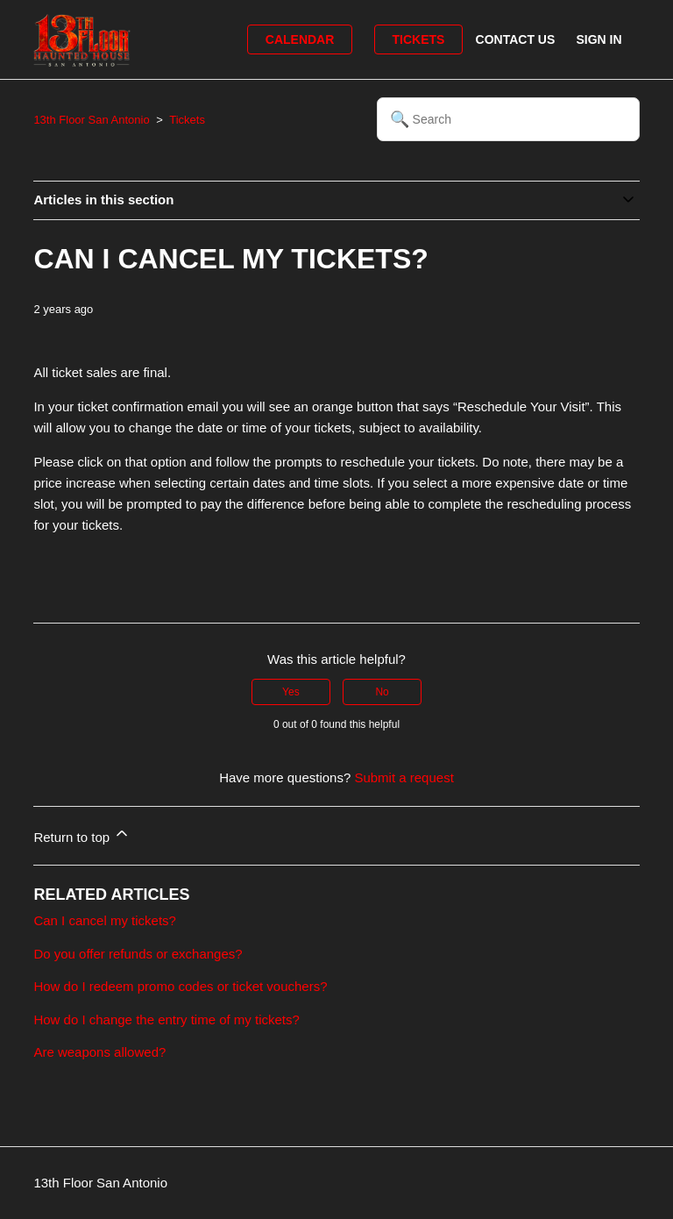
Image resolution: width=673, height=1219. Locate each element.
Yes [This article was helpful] (291, 692)
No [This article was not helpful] (381, 692)
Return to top (82, 834)
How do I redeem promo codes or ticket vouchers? (180, 986)
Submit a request (403, 777)
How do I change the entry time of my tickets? (166, 1019)
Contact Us (516, 39)
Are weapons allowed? (99, 1051)
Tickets (419, 39)
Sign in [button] (598, 39)
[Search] (508, 119)
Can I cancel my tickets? (104, 920)
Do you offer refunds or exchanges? (137, 953)
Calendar (300, 39)
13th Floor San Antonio (91, 119)
